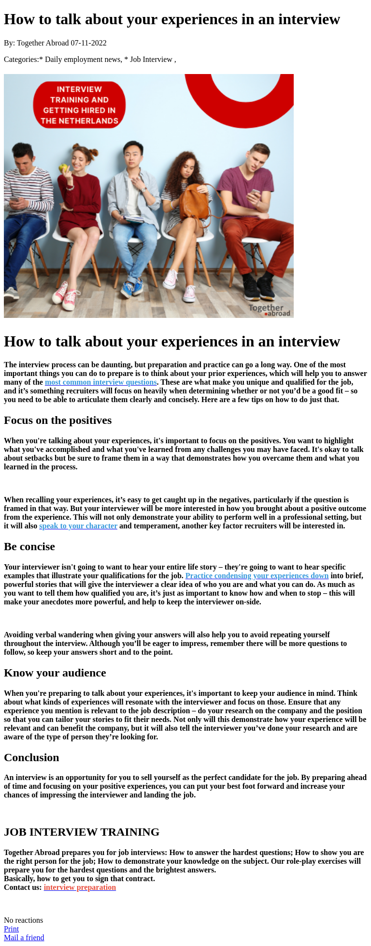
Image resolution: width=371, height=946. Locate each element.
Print (11, 929)
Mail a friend (24, 937)
